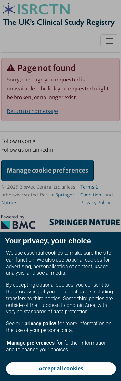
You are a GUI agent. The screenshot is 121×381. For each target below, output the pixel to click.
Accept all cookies (61, 368)
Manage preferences (31, 343)
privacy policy (40, 323)
